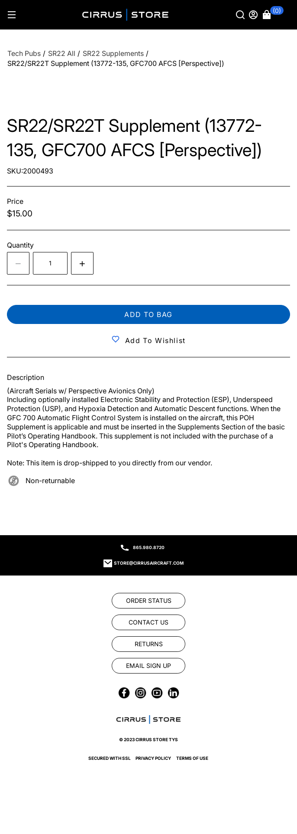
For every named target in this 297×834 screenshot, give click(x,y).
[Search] (241, 14)
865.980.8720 (149, 547)
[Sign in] (254, 14)
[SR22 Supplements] (113, 54)
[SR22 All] (62, 54)
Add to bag (148, 314)
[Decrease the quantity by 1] (18, 263)
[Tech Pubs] (24, 54)
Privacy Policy (153, 758)
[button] (273, 14)
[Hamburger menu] (11, 15)
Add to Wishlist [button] (155, 340)
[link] (148, 600)
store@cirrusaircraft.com (149, 563)
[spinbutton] (50, 263)
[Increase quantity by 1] (82, 263)
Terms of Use (192, 758)
